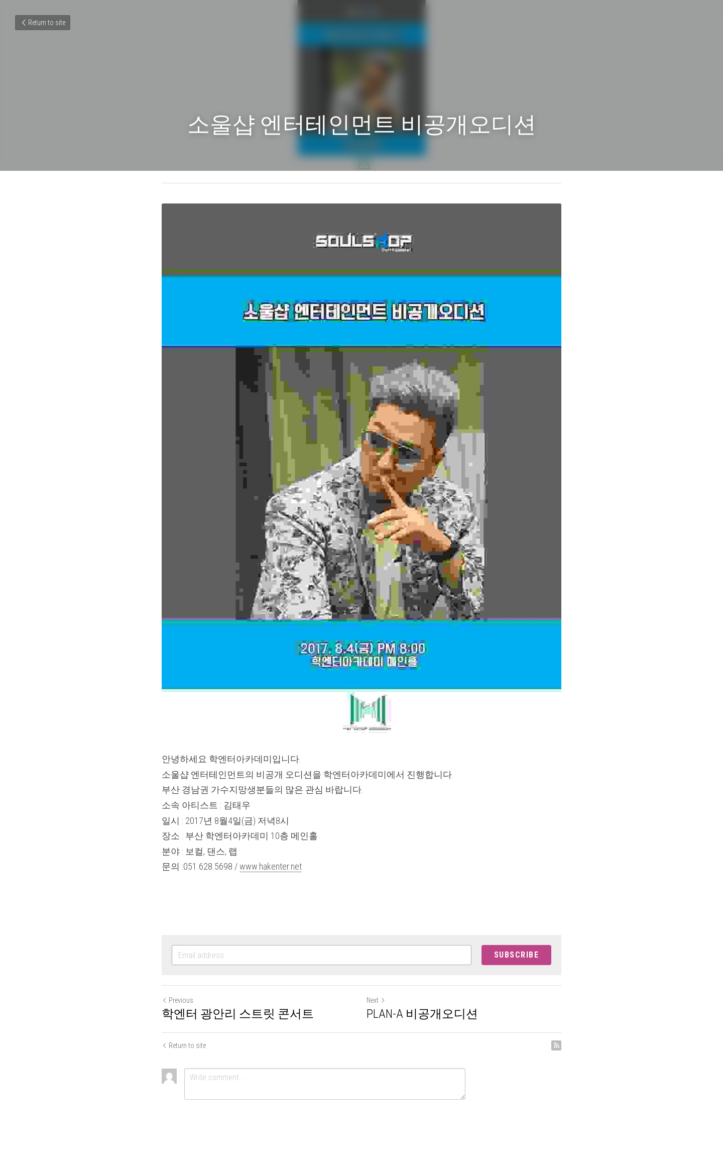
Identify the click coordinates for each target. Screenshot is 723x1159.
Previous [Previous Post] (177, 1000)
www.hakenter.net (270, 866)
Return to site (42, 23)
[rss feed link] (556, 1045)
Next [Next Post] (376, 1000)
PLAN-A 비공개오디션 (422, 1014)
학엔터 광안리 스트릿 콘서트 (238, 1014)
